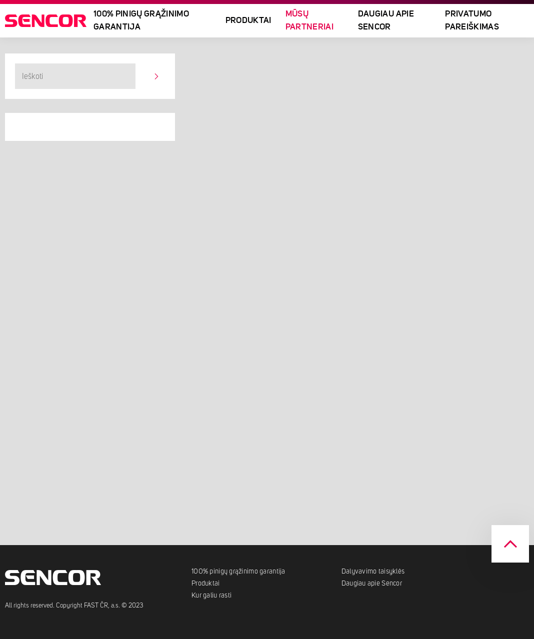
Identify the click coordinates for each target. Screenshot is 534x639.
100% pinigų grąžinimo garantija (141, 20)
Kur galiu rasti (212, 595)
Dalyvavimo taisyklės (373, 571)
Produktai (249, 20)
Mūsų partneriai (310, 20)
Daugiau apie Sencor (386, 20)
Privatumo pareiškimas (472, 20)
